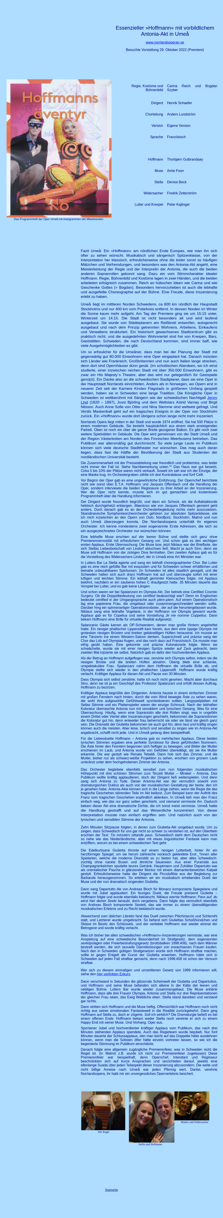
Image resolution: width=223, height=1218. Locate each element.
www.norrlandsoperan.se (165, 42)
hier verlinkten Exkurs (113, 974)
